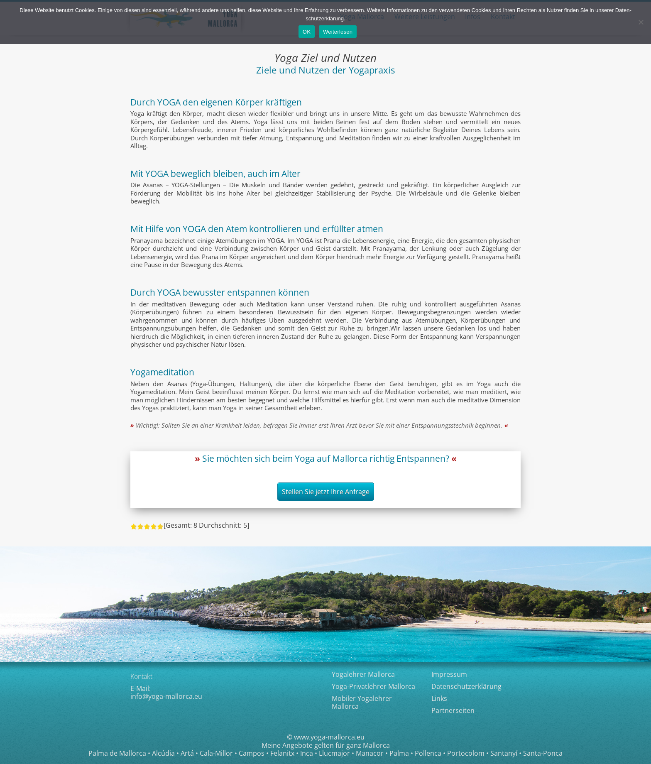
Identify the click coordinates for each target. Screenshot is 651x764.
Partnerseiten (453, 710)
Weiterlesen (337, 32)
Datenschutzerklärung (466, 686)
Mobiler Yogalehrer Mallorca (362, 702)
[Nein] (640, 22)
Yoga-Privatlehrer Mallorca (373, 686)
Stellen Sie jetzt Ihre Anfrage (326, 491)
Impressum (449, 674)
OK (307, 32)
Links (439, 698)
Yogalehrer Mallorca (363, 674)
